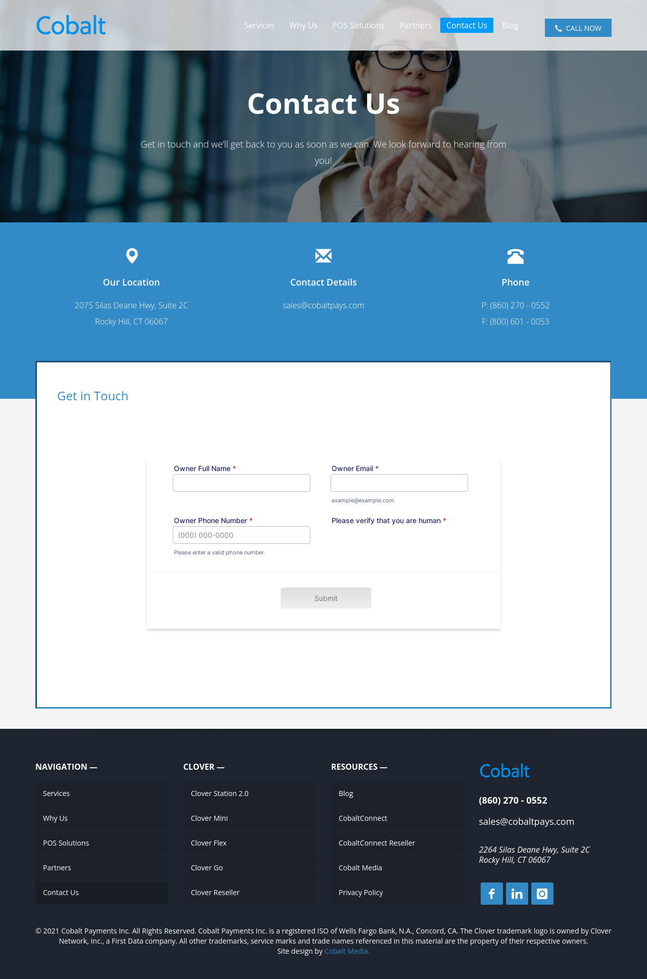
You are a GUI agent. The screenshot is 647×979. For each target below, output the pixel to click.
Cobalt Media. (347, 951)
